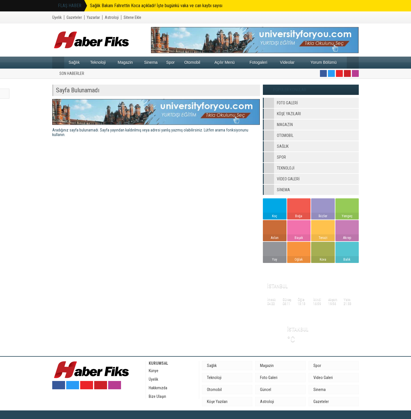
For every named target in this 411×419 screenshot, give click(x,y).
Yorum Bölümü (324, 62)
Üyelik (57, 17)
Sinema (151, 62)
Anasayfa (58, 63)
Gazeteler (74, 17)
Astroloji (112, 17)
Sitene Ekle (132, 17)
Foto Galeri (268, 377)
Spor (170, 62)
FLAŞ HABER (69, 5)
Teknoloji (98, 62)
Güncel (265, 389)
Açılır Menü (224, 62)
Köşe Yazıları (217, 401)
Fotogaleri (258, 62)
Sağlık (74, 62)
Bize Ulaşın (157, 396)
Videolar (287, 62)
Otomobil (192, 62)
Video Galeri (323, 377)
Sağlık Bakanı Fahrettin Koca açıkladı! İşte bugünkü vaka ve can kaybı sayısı (156, 5)
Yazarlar (93, 17)
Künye (153, 370)
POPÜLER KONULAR (289, 89)
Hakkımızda (158, 388)
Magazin (125, 62)
